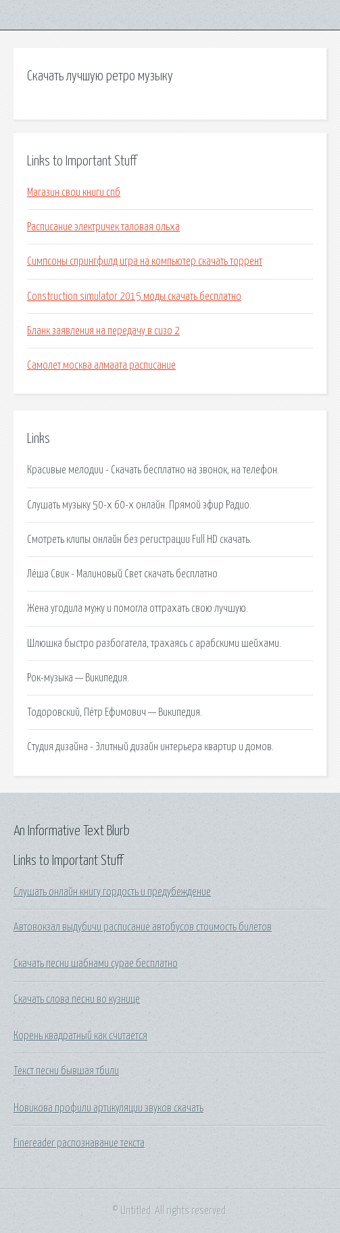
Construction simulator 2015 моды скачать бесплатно (134, 296)
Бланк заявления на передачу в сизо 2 (103, 330)
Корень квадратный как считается (80, 1035)
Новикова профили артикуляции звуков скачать (108, 1108)
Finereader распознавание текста (79, 1143)
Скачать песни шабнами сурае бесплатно (96, 963)
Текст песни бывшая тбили (66, 1071)
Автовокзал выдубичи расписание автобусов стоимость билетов (143, 927)
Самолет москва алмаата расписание (101, 365)
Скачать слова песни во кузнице (77, 999)
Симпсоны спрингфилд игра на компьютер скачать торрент (144, 261)
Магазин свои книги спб (73, 192)
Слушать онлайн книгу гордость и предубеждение (112, 892)
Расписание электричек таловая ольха (103, 226)
